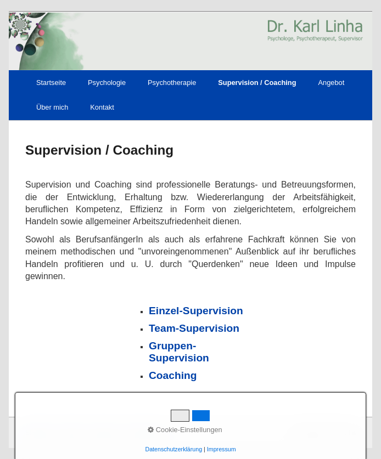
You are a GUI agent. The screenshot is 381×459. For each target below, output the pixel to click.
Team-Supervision (194, 328)
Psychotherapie (172, 82)
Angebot (331, 82)
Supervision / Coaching (257, 82)
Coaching (173, 375)
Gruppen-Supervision (179, 352)
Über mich (52, 107)
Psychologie (107, 82)
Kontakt (102, 107)
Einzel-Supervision (196, 310)
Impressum (105, 432)
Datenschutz (146, 432)
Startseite (51, 82)
